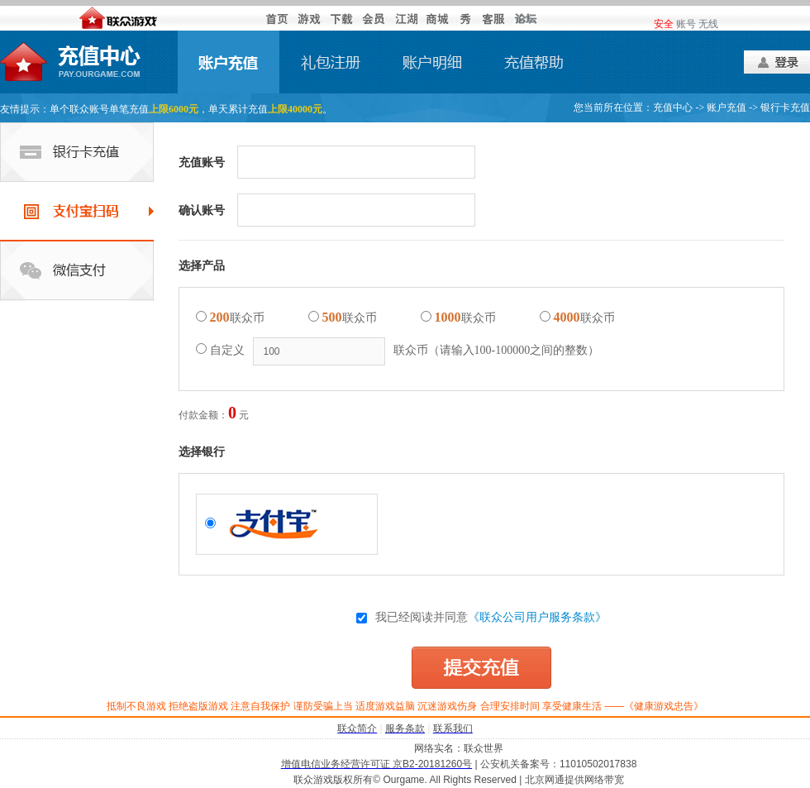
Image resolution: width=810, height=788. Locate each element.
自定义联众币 (397, 351)
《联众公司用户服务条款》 (537, 617)
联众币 (230, 317)
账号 (686, 24)
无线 (708, 24)
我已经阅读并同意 (481, 617)
